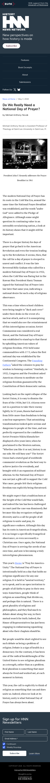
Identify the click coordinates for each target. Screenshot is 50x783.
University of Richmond (38, 5)
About (25, 74)
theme (18, 563)
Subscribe (11, 45)
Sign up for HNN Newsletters (25, 770)
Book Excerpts (25, 67)
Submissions (25, 82)
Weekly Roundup (14, 747)
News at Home (9, 99)
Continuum (11, 744)
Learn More (34, 753)
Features (25, 60)
